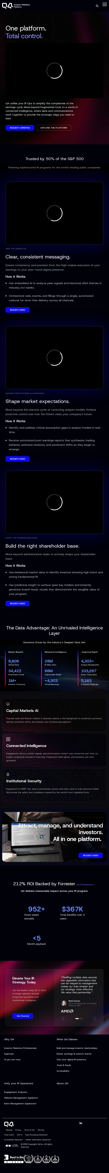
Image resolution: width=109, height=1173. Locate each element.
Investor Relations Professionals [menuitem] (20, 1048)
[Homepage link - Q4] (9, 1125)
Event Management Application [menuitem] (20, 1103)
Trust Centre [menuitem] (9, 1135)
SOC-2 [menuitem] (19, 1135)
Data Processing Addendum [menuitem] (36, 1135)
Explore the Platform (54, 128)
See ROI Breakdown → (86, 884)
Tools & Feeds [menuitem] (64, 1065)
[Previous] (63, 1018)
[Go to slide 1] (77, 1018)
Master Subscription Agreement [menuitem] (38, 1140)
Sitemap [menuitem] (9, 1130)
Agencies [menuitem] (9, 1053)
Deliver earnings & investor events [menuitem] (74, 1053)
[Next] (94, 1018)
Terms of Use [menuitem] (29, 1130)
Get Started (23, 1016)
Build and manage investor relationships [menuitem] (77, 1048)
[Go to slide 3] (82, 1018)
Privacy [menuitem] (18, 1130)
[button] (104, 4)
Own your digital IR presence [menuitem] (71, 1059)
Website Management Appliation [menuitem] (21, 1097)
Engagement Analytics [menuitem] (15, 1092)
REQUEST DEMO (17, 310)
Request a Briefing (20, 128)
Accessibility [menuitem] (63, 1070)
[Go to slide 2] (80, 1018)
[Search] (97, 6)
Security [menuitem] (41, 1130)
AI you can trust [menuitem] (12, 1059)
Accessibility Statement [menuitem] (13, 1140)
